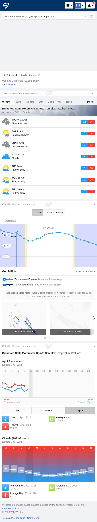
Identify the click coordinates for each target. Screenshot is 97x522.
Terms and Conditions (13, 518)
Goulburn (28, 112)
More (90, 101)
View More (7, 84)
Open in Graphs (84, 271)
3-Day (48, 212)
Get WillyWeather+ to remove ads (22, 93)
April (80, 410)
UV (59, 101)
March (48, 410)
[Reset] (85, 16)
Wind (19, 101)
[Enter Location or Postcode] (48, 16)
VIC (17, 112)
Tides (69, 101)
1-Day (37, 212)
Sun (41, 101)
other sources (9, 508)
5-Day (59, 212)
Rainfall (30, 101)
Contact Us (33, 518)
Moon (51, 101)
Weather (6, 101)
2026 (17, 410)
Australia (7, 112)
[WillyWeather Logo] (8, 5)
